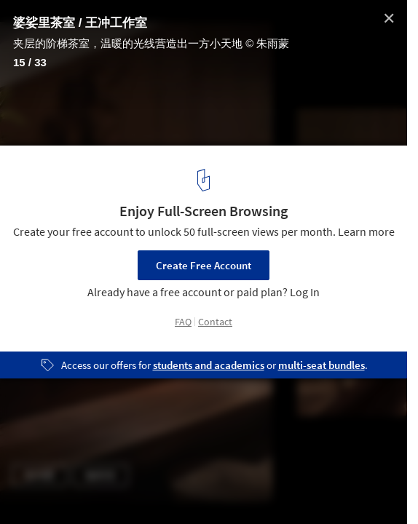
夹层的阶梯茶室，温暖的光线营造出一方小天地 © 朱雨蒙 (151, 43)
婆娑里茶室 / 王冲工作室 (80, 23)
